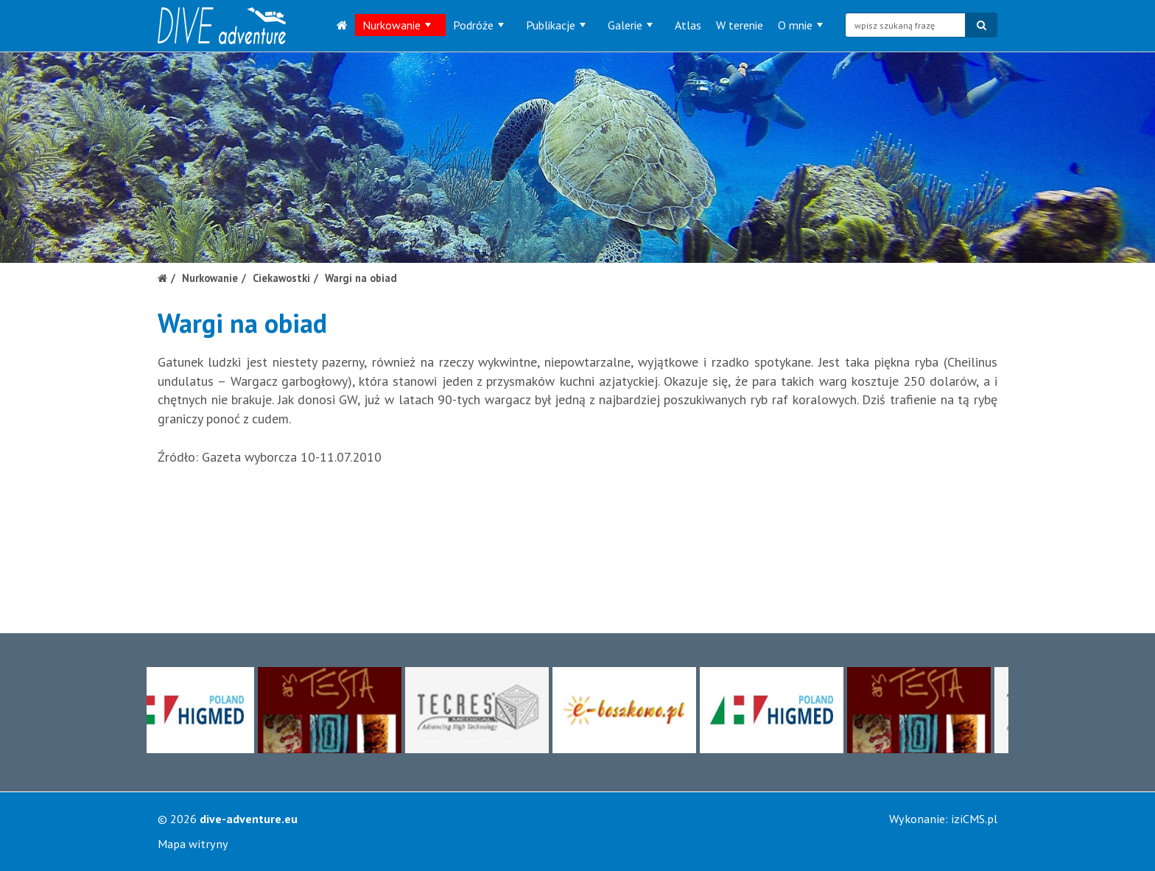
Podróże (478, 25)
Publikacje (556, 25)
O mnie (800, 25)
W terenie (739, 25)
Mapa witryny (193, 843)
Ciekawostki (281, 278)
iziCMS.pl (974, 818)
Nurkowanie (396, 25)
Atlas (688, 25)
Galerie (630, 25)
